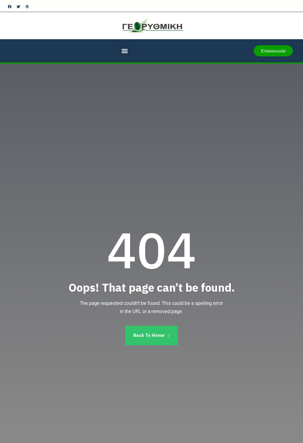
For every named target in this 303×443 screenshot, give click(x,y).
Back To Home (151, 335)
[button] (125, 51)
